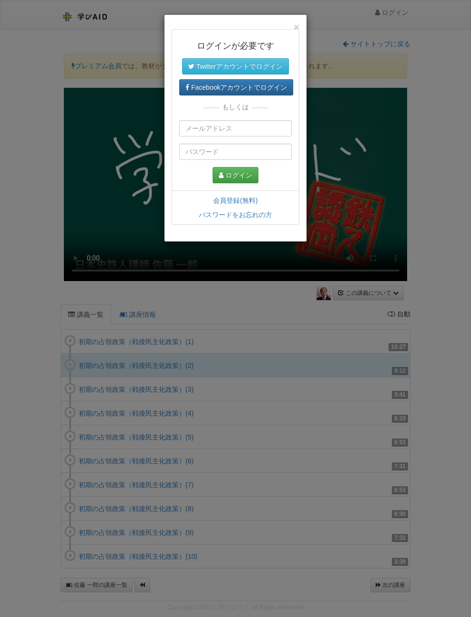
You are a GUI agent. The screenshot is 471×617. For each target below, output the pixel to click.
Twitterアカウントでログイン (235, 66)
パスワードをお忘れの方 (235, 215)
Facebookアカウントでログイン (236, 87)
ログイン (235, 175)
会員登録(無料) (235, 200)
